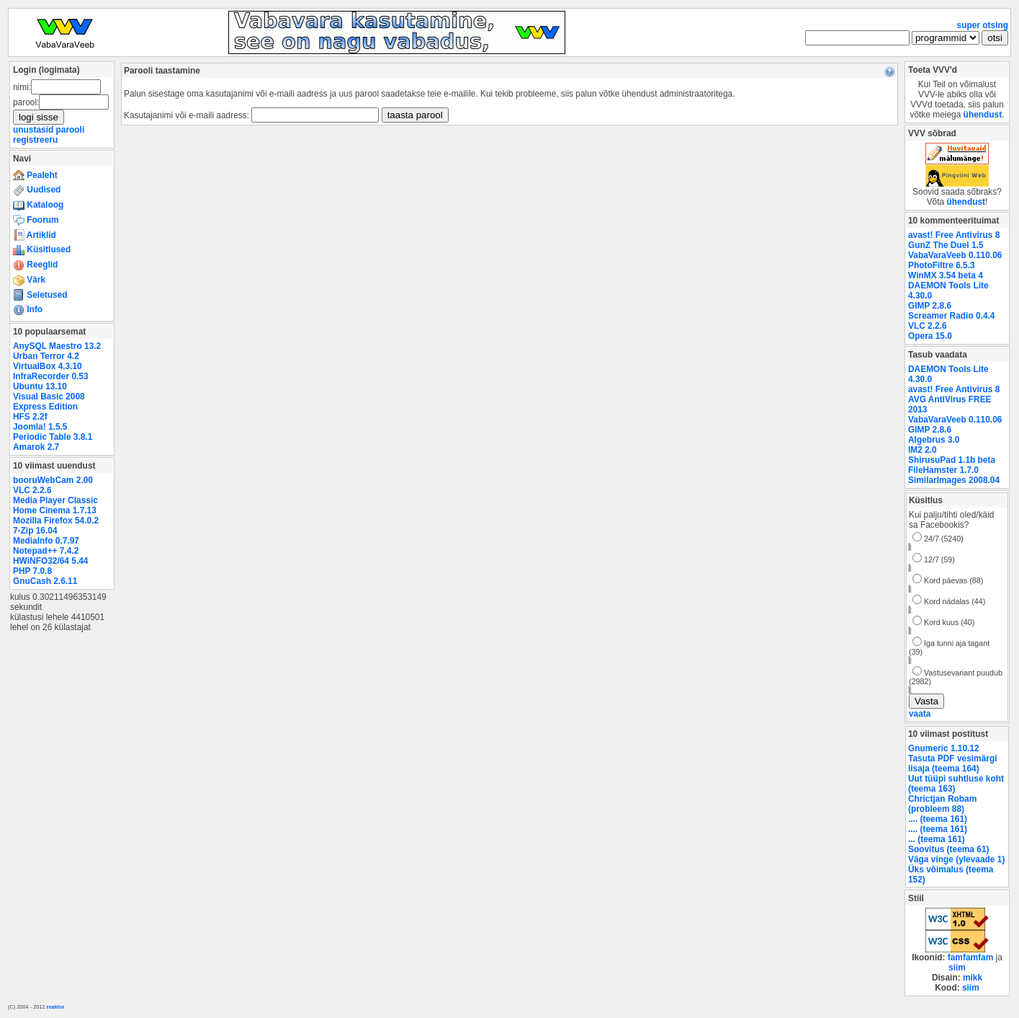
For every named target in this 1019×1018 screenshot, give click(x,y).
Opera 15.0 (930, 336)
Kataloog (38, 205)
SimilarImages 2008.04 (954, 480)
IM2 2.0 (922, 450)
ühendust (983, 115)
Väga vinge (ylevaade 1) (956, 859)
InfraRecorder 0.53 (51, 376)
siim (957, 967)
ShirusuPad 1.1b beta (951, 460)
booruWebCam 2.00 (53, 480)
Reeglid (35, 265)
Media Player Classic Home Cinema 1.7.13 (55, 505)
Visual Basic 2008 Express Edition (49, 401)
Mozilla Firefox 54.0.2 (56, 520)
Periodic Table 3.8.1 (52, 437)
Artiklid (34, 235)
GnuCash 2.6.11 (45, 581)
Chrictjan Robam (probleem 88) (942, 804)
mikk (972, 978)
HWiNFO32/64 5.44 (50, 561)
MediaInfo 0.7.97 (46, 541)
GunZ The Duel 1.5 (946, 245)
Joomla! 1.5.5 (40, 427)
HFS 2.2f (30, 417)
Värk (29, 280)
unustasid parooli (48, 130)
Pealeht (35, 175)
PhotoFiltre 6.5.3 (941, 265)
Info (27, 309)
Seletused (40, 295)
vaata (919, 714)
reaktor (56, 1007)
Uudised (36, 190)
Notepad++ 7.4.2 (45, 551)
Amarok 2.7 (36, 447)
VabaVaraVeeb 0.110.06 (955, 255)
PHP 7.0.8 (32, 571)
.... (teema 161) (937, 819)
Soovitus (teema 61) (948, 849)
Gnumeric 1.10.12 (943, 748)
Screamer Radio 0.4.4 (951, 316)
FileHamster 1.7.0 (943, 470)
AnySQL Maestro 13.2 (57, 346)
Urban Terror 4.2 (46, 356)
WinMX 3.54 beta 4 (945, 275)
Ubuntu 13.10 (40, 386)
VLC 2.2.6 (32, 490)
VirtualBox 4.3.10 (47, 366)
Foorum (36, 220)
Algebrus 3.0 (933, 440)
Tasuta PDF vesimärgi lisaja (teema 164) (952, 763)
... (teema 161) (936, 839)
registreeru (35, 140)
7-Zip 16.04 (35, 531)
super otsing (982, 25)
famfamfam (971, 957)
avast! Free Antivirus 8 (954, 235)
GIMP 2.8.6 (929, 306)
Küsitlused (42, 249)
